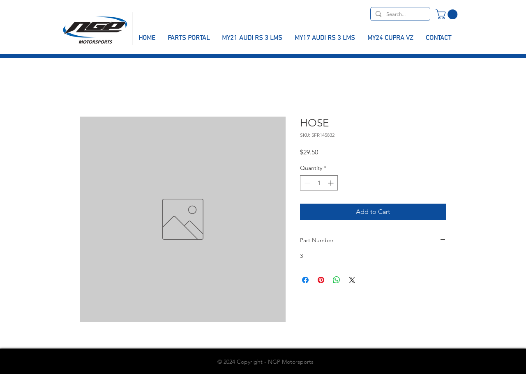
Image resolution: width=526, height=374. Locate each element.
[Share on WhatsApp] (336, 280)
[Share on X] (352, 280)
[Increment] (331, 183)
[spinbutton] (318, 183)
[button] (448, 14)
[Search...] (399, 14)
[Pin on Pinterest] (321, 280)
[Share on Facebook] (305, 280)
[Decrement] (306, 183)
